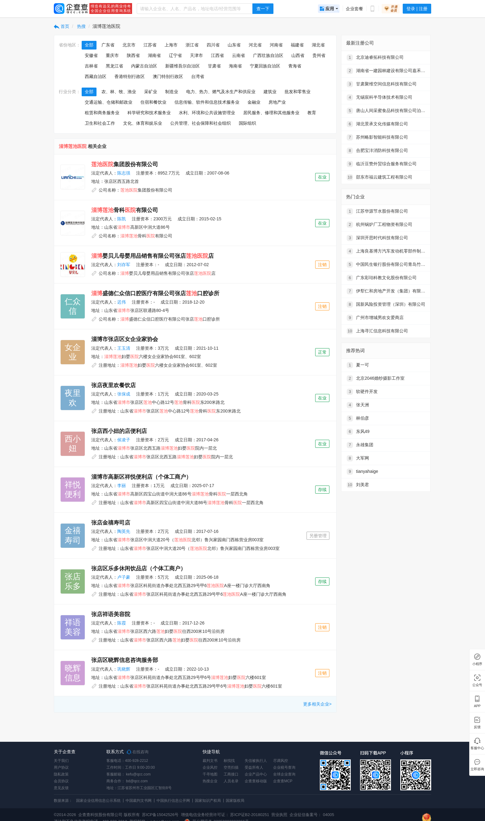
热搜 (81, 26)
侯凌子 (123, 439)
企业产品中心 (256, 774)
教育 (311, 112)
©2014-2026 (65, 814)
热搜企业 (210, 781)
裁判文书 (210, 760)
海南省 (235, 65)
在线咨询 (137, 752)
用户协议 (61, 767)
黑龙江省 (114, 65)
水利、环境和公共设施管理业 (207, 112)
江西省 (217, 55)
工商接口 (231, 774)
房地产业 (277, 102)
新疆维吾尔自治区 (182, 65)
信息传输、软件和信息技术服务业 (206, 102)
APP (477, 706)
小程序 (477, 664)
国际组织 (247, 123)
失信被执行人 (256, 760)
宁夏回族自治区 (265, 65)
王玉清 (123, 348)
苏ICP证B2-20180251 (249, 814)
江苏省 (150, 44)
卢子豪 (123, 577)
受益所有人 (254, 767)
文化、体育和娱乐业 (142, 123)
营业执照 (279, 814)
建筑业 (270, 91)
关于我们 (61, 760)
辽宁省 (175, 55)
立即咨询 (477, 769)
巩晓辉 (123, 669)
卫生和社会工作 (100, 123)
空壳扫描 (231, 767)
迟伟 (121, 302)
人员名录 (231, 781)
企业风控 (210, 767)
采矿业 (150, 91)
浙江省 (192, 44)
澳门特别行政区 (168, 76)
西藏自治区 (95, 76)
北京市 (128, 44)
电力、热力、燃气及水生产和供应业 (220, 91)
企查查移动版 (256, 781)
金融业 (253, 102)
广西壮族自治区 (268, 55)
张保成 (123, 393)
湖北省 (318, 44)
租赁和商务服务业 (102, 112)
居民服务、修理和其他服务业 (271, 112)
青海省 (294, 65)
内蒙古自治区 (144, 65)
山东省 (234, 44)
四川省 (213, 44)
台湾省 (197, 76)
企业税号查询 (284, 767)
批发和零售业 (298, 91)
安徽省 (91, 55)
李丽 (121, 485)
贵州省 (318, 55)
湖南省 (154, 55)
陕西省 (133, 55)
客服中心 (477, 748)
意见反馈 (61, 788)
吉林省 (91, 65)
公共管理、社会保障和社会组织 (200, 123)
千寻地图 (210, 774)
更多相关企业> (317, 704)
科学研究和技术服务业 (149, 112)
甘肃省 (214, 65)
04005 (328, 814)
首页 (61, 26)
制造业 (171, 91)
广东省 (107, 44)
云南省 (238, 55)
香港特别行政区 (129, 76)
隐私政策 (61, 774)
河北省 (255, 44)
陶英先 (123, 531)
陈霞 (121, 622)
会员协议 (61, 781)
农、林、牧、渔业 (118, 91)
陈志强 (123, 173)
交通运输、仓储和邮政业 (108, 102)
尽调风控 (280, 760)
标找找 (229, 760)
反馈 (477, 727)
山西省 (297, 55)
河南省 (276, 44)
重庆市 (112, 55)
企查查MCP (283, 781)
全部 (89, 44)
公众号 (477, 685)
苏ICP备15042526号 (160, 814)
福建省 (297, 44)
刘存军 (123, 264)
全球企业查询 (284, 774)
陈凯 (121, 218)
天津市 (196, 55)
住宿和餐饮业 (153, 102)
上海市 (171, 44)
